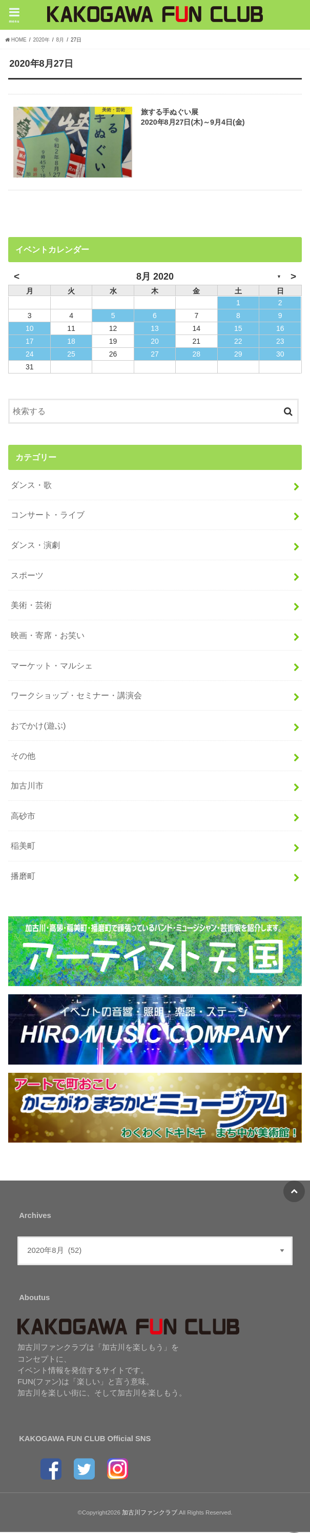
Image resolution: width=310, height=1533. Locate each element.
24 (30, 354)
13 (155, 329)
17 (30, 342)
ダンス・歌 (31, 485)
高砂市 (23, 816)
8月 (60, 40)
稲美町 (23, 846)
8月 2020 (155, 277)
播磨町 (23, 876)
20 (155, 342)
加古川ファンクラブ (149, 1513)
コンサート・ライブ (48, 515)
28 (197, 354)
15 (238, 329)
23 (280, 342)
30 (280, 354)
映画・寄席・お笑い (48, 635)
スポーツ (27, 575)
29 (238, 354)
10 (30, 329)
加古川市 (27, 786)
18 (71, 342)
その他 (23, 756)
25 (71, 354)
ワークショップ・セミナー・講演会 (76, 695)
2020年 (41, 40)
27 (155, 354)
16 (280, 329)
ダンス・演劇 (35, 545)
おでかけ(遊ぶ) (38, 726)
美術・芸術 (31, 606)
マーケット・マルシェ (52, 666)
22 (238, 342)
